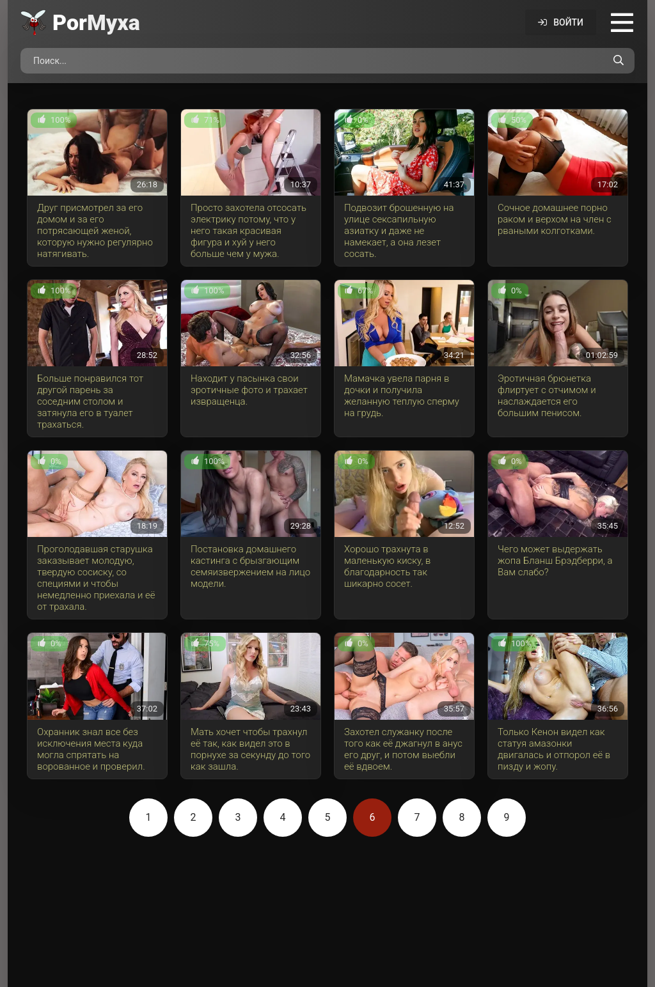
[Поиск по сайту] (619, 61)
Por (96, 22)
